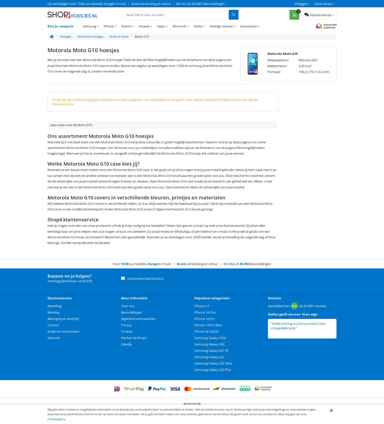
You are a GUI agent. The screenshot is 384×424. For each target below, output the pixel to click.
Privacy (126, 325)
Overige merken (221, 26)
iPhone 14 (201, 306)
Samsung (89, 26)
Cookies (126, 331)
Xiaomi (126, 26)
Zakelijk (126, 344)
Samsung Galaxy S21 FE (211, 350)
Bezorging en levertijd (63, 318)
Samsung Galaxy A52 (209, 344)
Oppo (161, 26)
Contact (53, 325)
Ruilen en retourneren (64, 331)
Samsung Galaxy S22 (209, 357)
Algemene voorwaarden (138, 318)
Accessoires (248, 26)
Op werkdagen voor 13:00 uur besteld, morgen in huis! (87, 3)
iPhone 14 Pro (204, 318)
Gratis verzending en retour (151, 3)
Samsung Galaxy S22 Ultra (213, 363)
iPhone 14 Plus (205, 312)
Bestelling (54, 306)
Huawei (144, 26)
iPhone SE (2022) (206, 331)
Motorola (179, 26)
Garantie (54, 338)
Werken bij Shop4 (133, 338)
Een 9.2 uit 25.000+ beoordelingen (200, 3)
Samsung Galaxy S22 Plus (212, 369)
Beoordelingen (131, 312)
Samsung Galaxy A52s (210, 338)
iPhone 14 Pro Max (208, 325)
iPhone (109, 26)
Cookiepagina (56, 419)
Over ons (127, 306)
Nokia (198, 26)
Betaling (53, 312)
